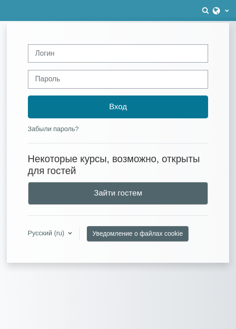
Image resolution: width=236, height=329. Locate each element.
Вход (118, 106)
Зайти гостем (118, 192)
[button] (206, 10)
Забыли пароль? (53, 129)
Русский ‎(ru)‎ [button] (47, 233)
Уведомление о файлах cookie (137, 233)
